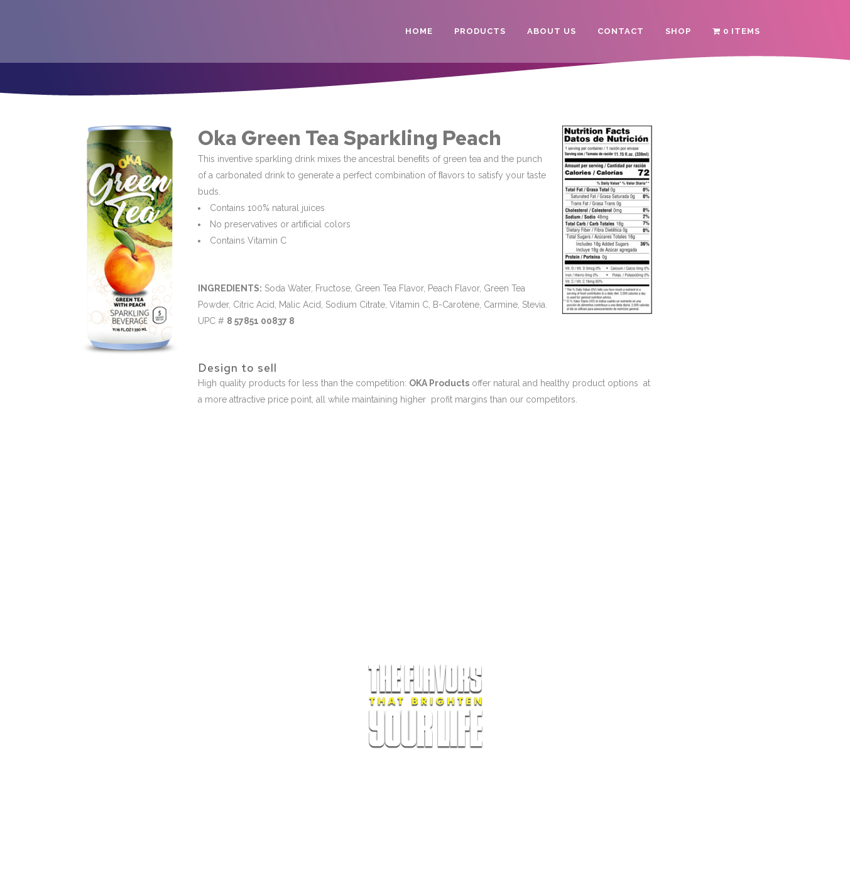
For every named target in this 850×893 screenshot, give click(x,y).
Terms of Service (362, 872)
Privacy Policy (431, 872)
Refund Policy (494, 872)
